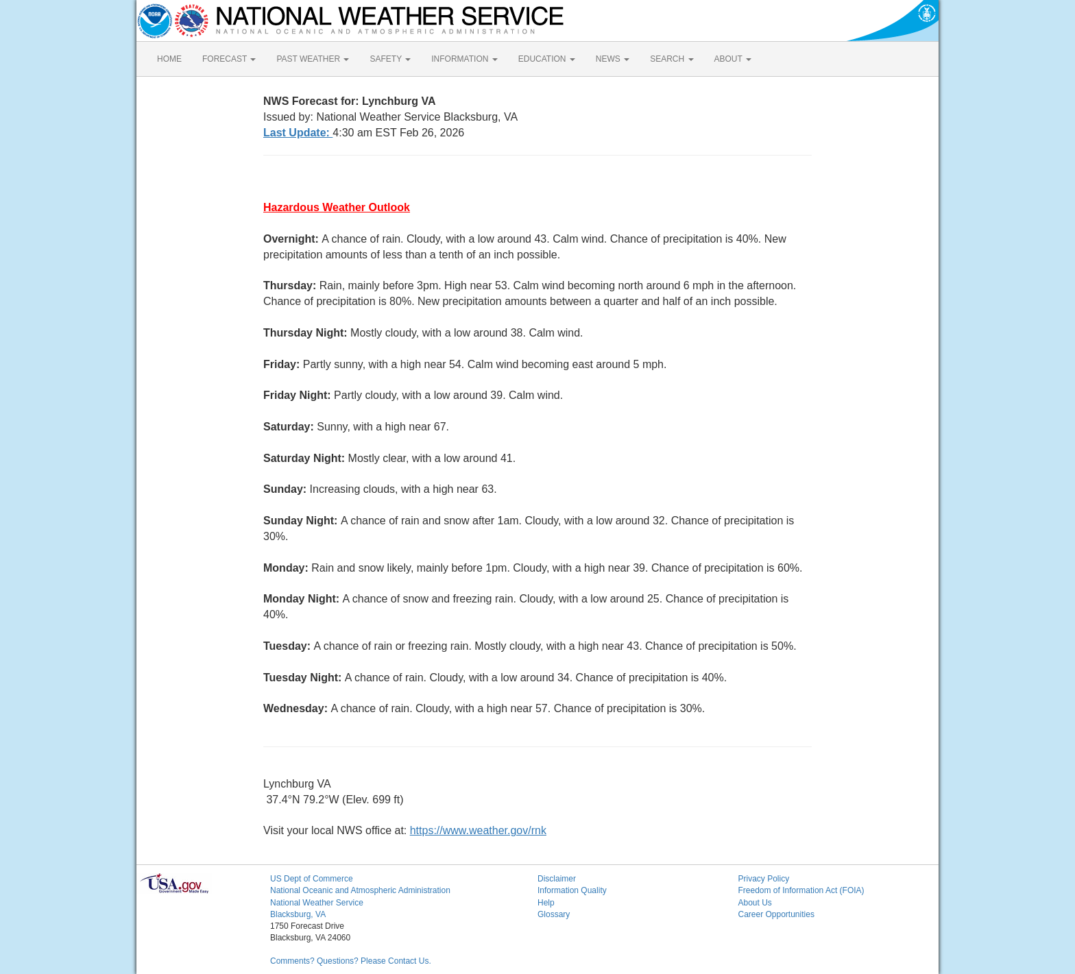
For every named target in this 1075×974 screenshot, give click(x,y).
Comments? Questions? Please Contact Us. (350, 961)
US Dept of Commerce (311, 879)
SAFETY (390, 59)
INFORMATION (464, 59)
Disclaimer (557, 879)
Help (546, 903)
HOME (169, 59)
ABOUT (732, 59)
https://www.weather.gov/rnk (478, 830)
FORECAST (229, 59)
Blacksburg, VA (298, 914)
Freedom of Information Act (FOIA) (801, 890)
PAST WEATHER (312, 59)
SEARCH (671, 59)
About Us (755, 903)
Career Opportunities (776, 914)
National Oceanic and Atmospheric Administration (360, 890)
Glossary (554, 914)
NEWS (612, 59)
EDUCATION (546, 59)
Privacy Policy (764, 879)
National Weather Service (316, 903)
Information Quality (572, 890)
